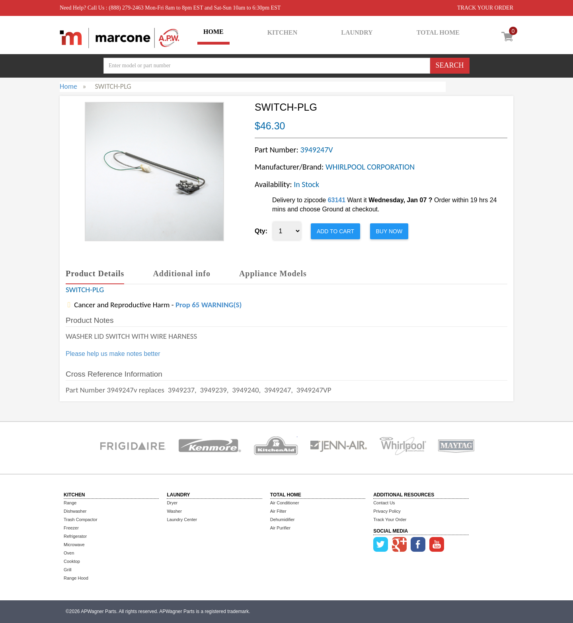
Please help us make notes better (113, 353)
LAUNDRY (356, 32)
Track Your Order (389, 519)
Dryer (172, 502)
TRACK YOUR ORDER (485, 8)
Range (70, 502)
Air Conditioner (284, 502)
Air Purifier (280, 527)
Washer (174, 511)
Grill (68, 569)
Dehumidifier (282, 519)
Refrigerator (75, 536)
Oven (69, 553)
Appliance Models (273, 273)
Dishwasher (75, 511)
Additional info (181, 273)
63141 (337, 200)
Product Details (95, 273)
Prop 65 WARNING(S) (208, 304)
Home (68, 86)
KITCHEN (282, 32)
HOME (213, 31)
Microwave (74, 544)
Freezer (71, 527)
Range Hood (76, 578)
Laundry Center (182, 519)
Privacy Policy (386, 511)
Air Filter (278, 511)
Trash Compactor (80, 519)
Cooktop (72, 561)
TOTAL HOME (438, 32)
